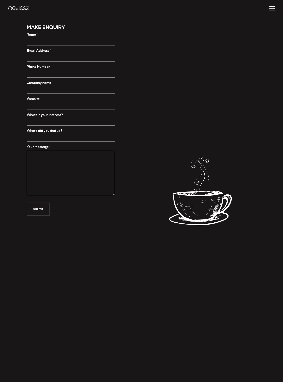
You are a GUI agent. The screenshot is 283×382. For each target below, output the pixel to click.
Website (33, 99)
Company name (39, 83)
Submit (38, 209)
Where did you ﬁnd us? (44, 131)
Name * (32, 35)
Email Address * (39, 51)
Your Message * (38, 147)
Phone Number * (39, 67)
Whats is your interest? (45, 115)
